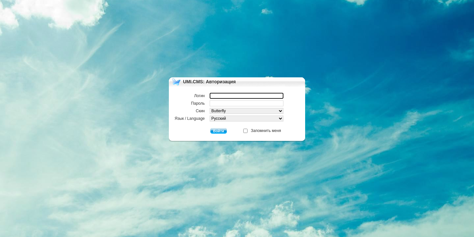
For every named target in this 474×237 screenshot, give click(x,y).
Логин (238, 96)
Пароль (237, 103)
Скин (239, 111)
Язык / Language (229, 118)
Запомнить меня (266, 130)
